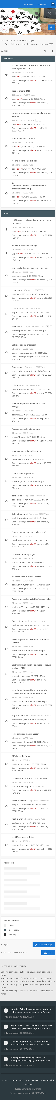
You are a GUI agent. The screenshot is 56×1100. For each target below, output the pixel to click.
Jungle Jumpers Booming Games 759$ (28, 1057)
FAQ (21, 1080)
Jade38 (18, 764)
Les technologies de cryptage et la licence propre (31, 1028)
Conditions (28, 1084)
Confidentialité (47, 1080)
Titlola (18, 562)
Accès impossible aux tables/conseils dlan (31, 599)
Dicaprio (19, 330)
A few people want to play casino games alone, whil (31, 1060)
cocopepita (20, 353)
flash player (17, 818)
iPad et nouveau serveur (23, 138)
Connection (17, 367)
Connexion (29, 4)
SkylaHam (8, 1017)
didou (18, 276)
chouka (18, 540)
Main (11, 925)
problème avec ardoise (23, 837)
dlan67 (18, 76)
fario (17, 786)
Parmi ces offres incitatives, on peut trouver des (31, 1044)
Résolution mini (19, 800)
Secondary (14, 929)
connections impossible (23, 473)
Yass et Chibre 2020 (21, 90)
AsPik (17, 437)
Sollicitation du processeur (24, 344)
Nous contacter (32, 1080)
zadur (18, 676)
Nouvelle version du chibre (24, 160)
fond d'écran (18, 621)
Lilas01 (33, 588)
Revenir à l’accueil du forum (14, 952)
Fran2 (17, 481)
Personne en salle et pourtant (26, 429)
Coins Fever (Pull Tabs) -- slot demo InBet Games (31, 1041)
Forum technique (26, 40)
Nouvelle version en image (24, 245)
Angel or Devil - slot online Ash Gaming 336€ (31, 1025)
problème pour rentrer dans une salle (29, 778)
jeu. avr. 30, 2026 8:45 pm (23, 1049)
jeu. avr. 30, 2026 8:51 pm (23, 1033)
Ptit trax (18, 518)
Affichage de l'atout (21, 756)
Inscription (42, 4)
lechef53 (19, 607)
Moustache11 (36, 334)
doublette (19, 845)
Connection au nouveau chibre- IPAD (29, 532)
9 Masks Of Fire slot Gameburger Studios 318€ (31, 1009)
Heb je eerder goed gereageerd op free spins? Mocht (31, 1012)
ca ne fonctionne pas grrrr (24, 554)
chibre (15, 308)
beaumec (19, 625)
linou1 (18, 650)
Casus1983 (20, 294)
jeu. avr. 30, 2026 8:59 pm (23, 1017)
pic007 (18, 804)
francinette (20, 371)
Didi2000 (19, 414)
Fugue (18, 459)
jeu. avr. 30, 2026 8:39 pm (23, 1065)
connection (17, 495)
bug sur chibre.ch (20, 715)
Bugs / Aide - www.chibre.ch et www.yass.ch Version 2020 (29, 44)
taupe (18, 823)
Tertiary (12, 934)
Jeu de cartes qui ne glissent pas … (28, 451)
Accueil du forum (8, 40)
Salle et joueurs (19, 514)
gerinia (33, 356)
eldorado (19, 499)
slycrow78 (19, 584)
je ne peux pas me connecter (25, 733)
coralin (21, 312)
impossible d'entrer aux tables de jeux (30, 268)
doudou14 (20, 742)
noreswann (20, 389)
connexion (17, 290)
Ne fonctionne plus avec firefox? (27, 576)
